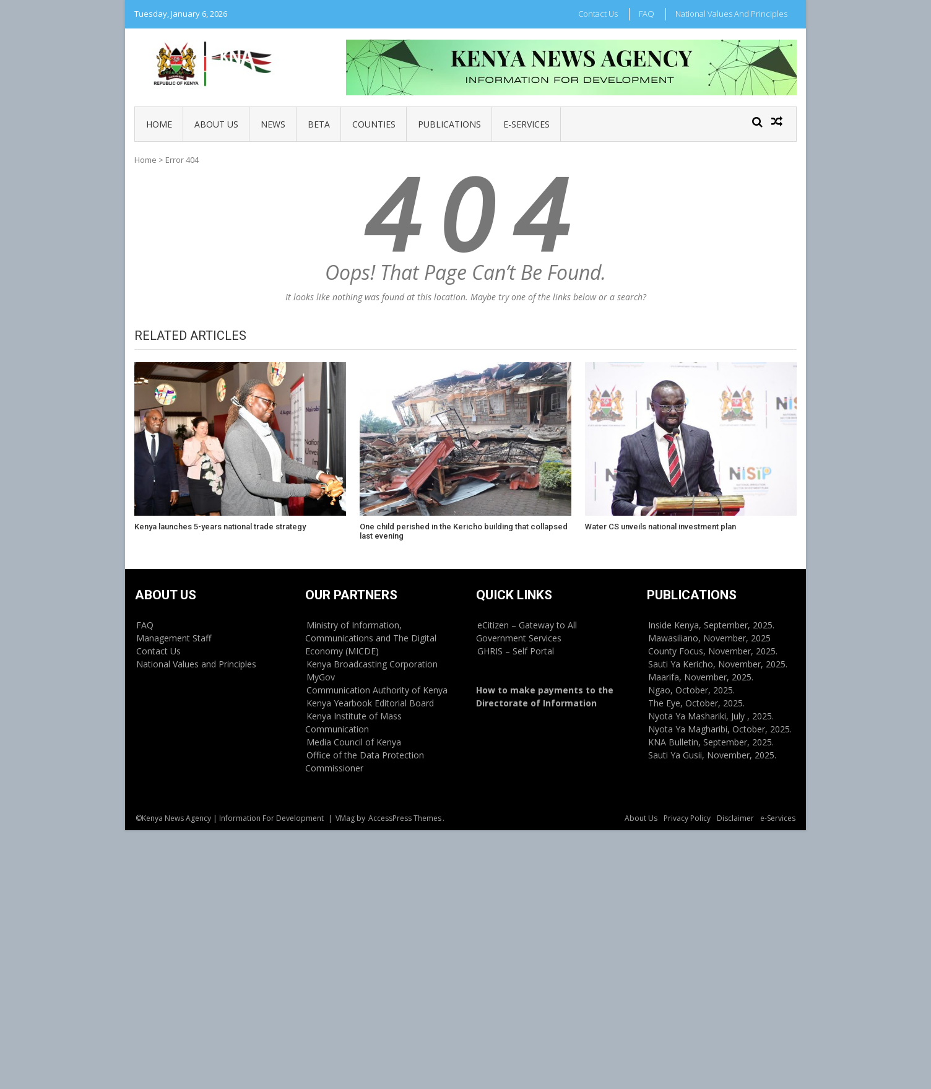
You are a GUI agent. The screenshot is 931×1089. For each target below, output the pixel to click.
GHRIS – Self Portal (515, 651)
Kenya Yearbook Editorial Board (370, 703)
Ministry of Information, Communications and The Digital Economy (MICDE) (370, 638)
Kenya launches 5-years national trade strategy (220, 526)
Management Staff (173, 638)
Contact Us (598, 13)
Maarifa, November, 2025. (700, 677)
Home (159, 124)
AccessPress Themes (404, 818)
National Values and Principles (731, 13)
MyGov (320, 677)
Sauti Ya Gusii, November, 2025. (712, 755)
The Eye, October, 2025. (696, 703)
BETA (319, 124)
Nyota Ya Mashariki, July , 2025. (711, 716)
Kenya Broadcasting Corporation (372, 664)
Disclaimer (735, 818)
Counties (374, 124)
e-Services (526, 124)
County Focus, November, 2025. (712, 651)
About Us (216, 124)
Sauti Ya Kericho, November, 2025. (717, 664)
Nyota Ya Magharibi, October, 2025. (720, 729)
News (273, 124)
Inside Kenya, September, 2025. (711, 625)
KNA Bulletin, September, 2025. (711, 742)
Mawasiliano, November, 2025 (709, 638)
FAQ (646, 13)
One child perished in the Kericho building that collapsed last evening (464, 531)
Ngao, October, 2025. (691, 690)
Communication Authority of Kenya (377, 690)
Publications (449, 124)
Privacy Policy (687, 818)
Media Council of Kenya (353, 742)
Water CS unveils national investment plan (660, 526)
